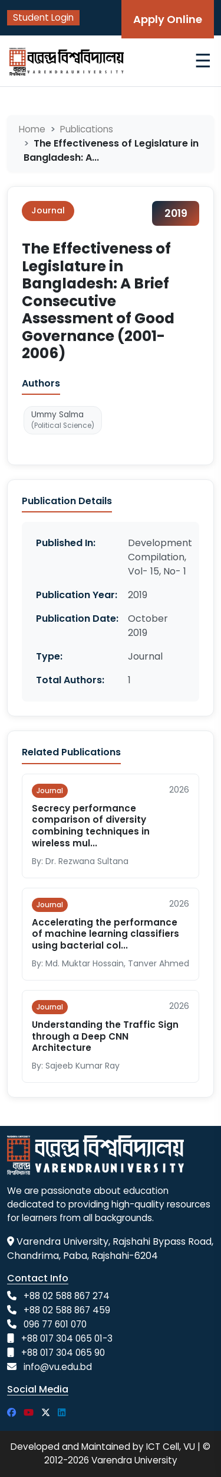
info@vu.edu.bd (58, 1367)
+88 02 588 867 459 (67, 1310)
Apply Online (167, 19)
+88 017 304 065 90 (63, 1352)
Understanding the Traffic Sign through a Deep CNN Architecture (105, 1036)
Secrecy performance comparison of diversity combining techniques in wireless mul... (91, 825)
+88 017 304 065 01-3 (67, 1338)
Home (32, 129)
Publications (86, 129)
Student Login (43, 17)
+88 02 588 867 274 (67, 1296)
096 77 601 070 (55, 1324)
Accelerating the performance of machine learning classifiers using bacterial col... (105, 934)
